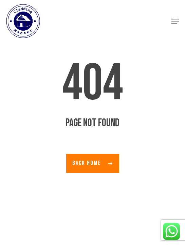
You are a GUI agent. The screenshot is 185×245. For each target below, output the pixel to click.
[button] (175, 21)
